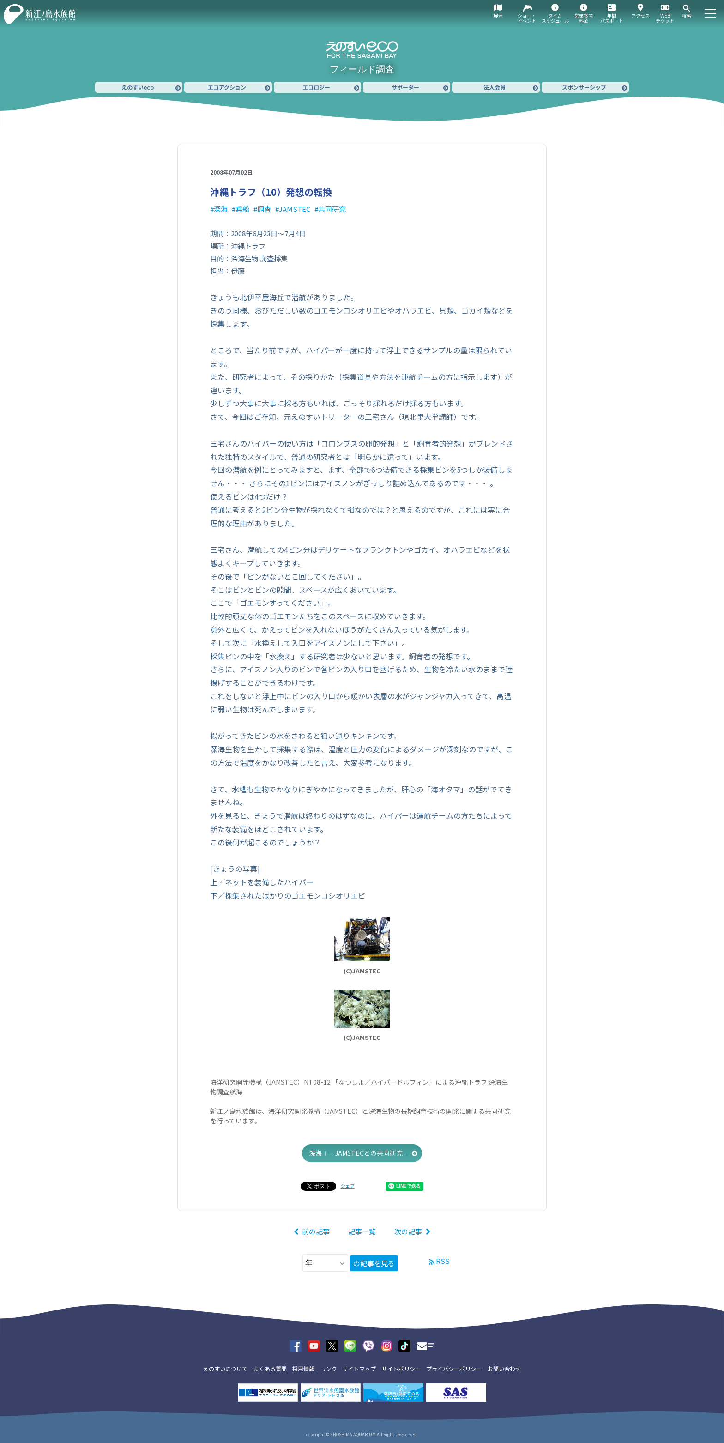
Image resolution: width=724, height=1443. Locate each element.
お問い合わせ (504, 1368)
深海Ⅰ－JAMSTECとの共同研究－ (359, 1153)
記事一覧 (362, 1231)
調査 (264, 209)
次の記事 (408, 1231)
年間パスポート (611, 18)
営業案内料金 (583, 18)
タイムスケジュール (555, 18)
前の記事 (316, 1231)
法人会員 (494, 87)
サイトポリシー (401, 1368)
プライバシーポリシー (454, 1368)
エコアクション (227, 87)
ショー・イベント (527, 18)
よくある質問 (270, 1368)
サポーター (405, 87)
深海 (221, 209)
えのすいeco (137, 87)
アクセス (640, 15)
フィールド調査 (362, 69)
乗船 (242, 209)
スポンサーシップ (584, 87)
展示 (498, 15)
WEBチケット (665, 18)
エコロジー (316, 87)
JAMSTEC (294, 209)
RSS (443, 1261)
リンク (328, 1368)
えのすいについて (225, 1368)
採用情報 (303, 1368)
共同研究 (332, 209)
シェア (348, 1185)
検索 (686, 15)
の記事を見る (374, 1263)
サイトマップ (359, 1368)
